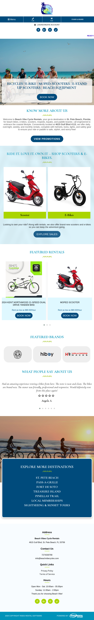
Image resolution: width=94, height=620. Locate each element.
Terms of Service (47, 574)
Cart (51, 20)
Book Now (47, 97)
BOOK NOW (24, 315)
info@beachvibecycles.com (47, 558)
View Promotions (47, 138)
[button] (44, 325)
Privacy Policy (47, 570)
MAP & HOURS (77, 19)
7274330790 (47, 555)
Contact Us (47, 548)
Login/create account (47, 25)
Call (33, 20)
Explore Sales (47, 234)
